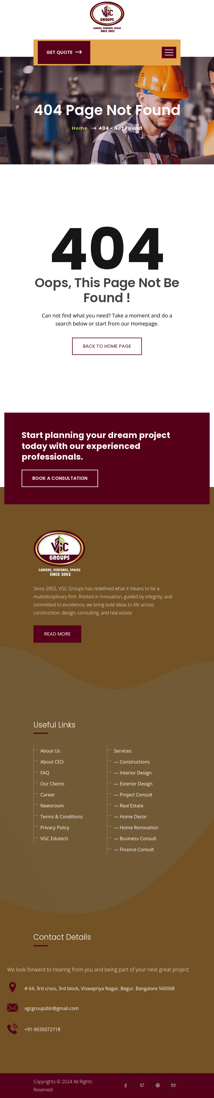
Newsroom (52, 805)
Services (123, 751)
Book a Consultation (59, 478)
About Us (50, 751)
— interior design (133, 773)
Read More (57, 634)
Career (47, 794)
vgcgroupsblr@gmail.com (52, 1008)
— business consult (135, 838)
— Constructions (132, 762)
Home (81, 128)
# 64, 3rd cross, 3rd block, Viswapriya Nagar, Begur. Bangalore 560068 (99, 988)
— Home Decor (130, 816)
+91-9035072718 (42, 1029)
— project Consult (133, 794)
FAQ (44, 773)
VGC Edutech (54, 838)
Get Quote (64, 52)
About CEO (52, 762)
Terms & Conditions (61, 816)
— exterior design (133, 784)
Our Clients (52, 784)
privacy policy (54, 827)
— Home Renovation (136, 827)
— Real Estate (128, 805)
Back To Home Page (107, 346)
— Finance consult (134, 849)
